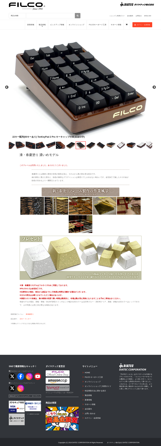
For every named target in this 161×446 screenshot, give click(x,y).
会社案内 (130, 16)
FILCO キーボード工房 (94, 377)
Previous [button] (6, 87)
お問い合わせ (90, 413)
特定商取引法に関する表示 (95, 391)
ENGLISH (147, 16)
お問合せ (139, 16)
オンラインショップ (76, 25)
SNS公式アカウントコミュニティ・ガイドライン (25, 396)
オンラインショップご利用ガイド (98, 386)
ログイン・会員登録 (142, 24)
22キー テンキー (25, 319)
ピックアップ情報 (57, 25)
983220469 (33, 409)
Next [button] (155, 87)
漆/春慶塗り (30, 314)
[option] (80, 87)
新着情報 (30, 25)
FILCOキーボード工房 (97, 25)
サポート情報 (116, 25)
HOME (87, 373)
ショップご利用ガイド (117, 16)
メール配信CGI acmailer (33, 414)
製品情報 (42, 25)
